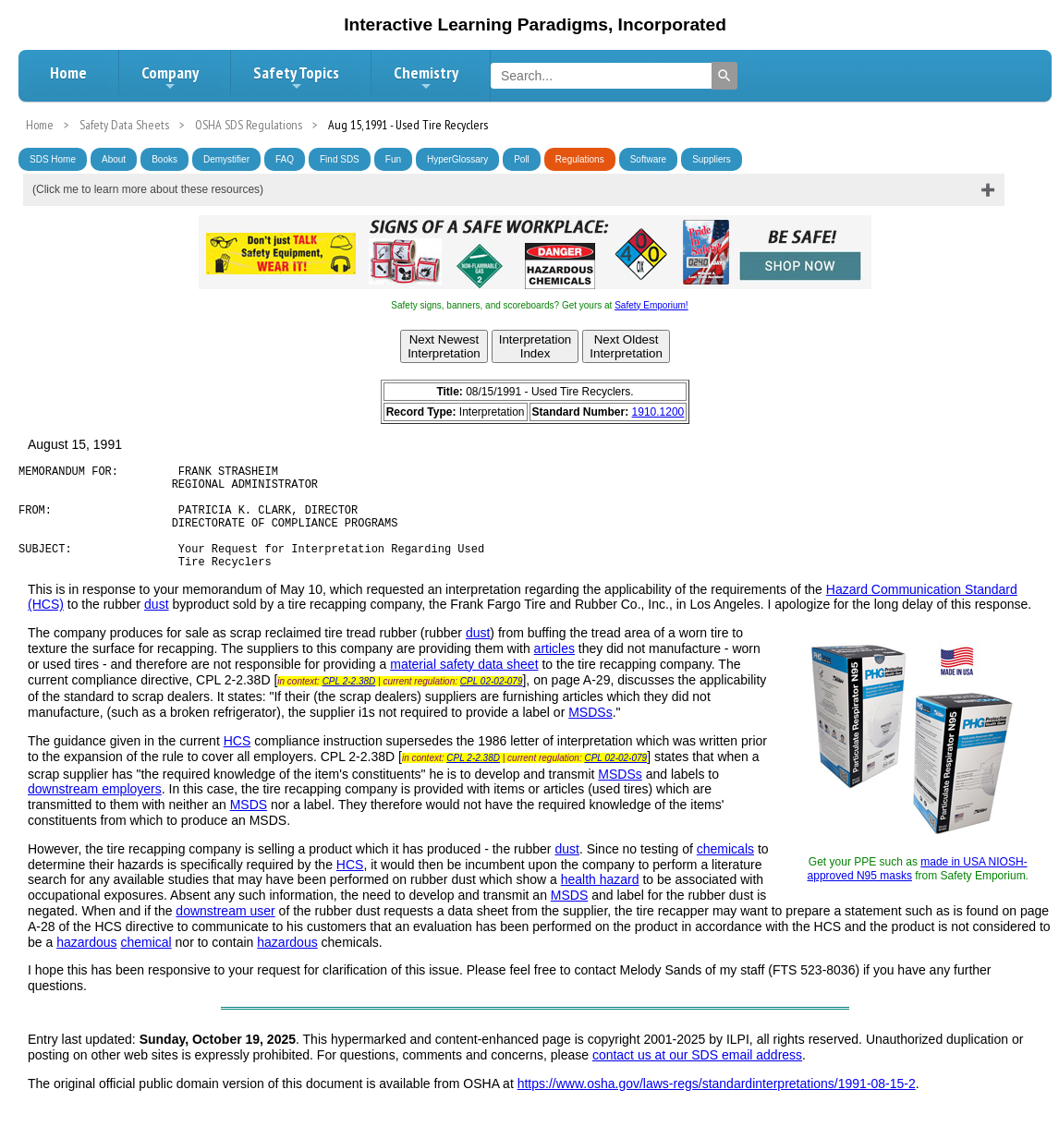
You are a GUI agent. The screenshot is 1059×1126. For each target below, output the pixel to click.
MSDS (248, 826)
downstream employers (95, 811)
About (114, 159)
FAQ (284, 159)
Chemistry (426, 77)
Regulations (579, 159)
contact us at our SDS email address (697, 1077)
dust (156, 626)
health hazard (600, 901)
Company (170, 77)
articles (554, 670)
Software (648, 159)
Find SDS (339, 159)
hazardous (86, 964)
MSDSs (590, 734)
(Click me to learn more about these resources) (147, 189)
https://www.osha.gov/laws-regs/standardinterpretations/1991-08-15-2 (716, 1105)
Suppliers (711, 159)
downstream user (225, 933)
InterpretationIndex (535, 346)
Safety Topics (296, 77)
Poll (522, 159)
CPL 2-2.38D (349, 703)
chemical (145, 964)
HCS (237, 763)
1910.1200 (658, 412)
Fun (393, 159)
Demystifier (226, 159)
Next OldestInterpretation (626, 346)
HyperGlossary (457, 159)
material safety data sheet (464, 686)
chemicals (725, 871)
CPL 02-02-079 (491, 703)
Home (68, 72)
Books (164, 159)
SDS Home (53, 159)
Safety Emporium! (651, 305)
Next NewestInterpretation (444, 346)
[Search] (724, 76)
